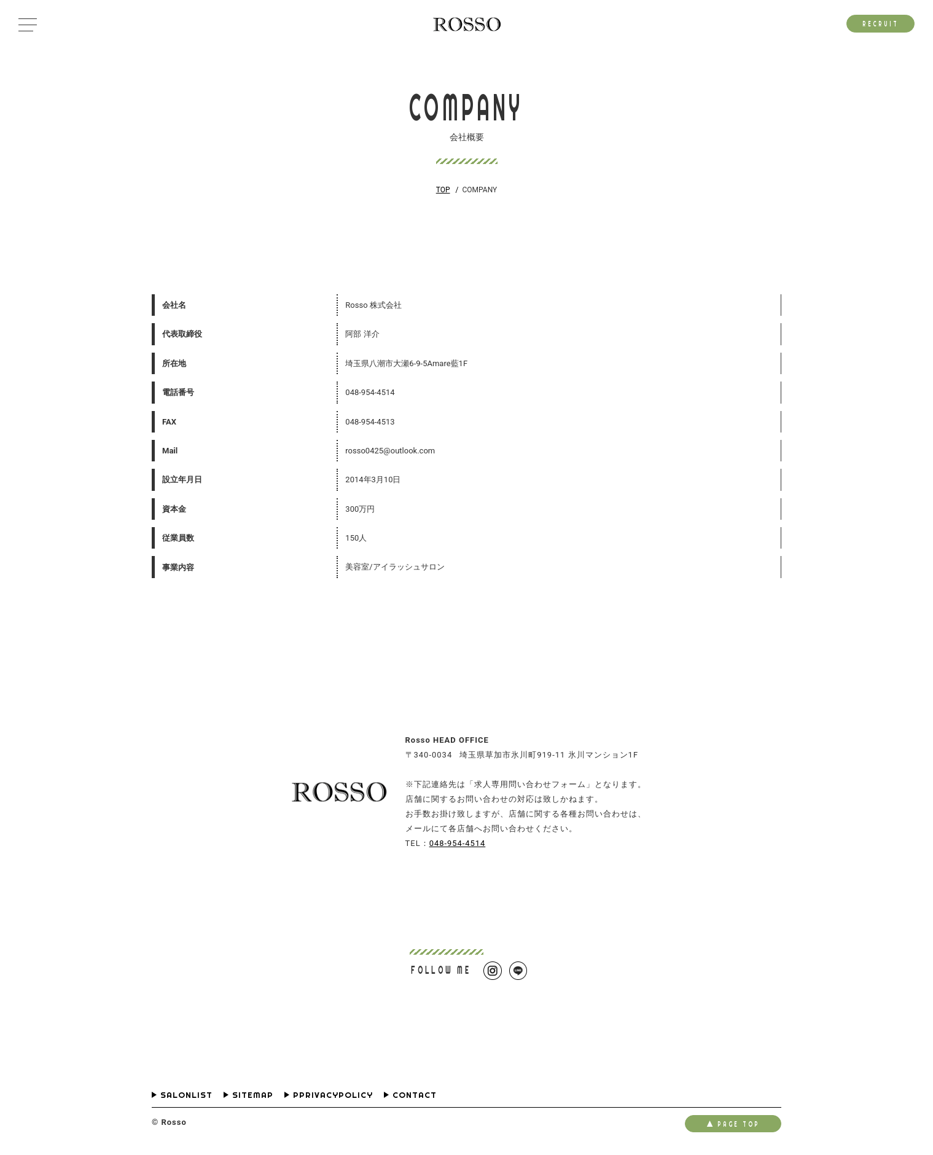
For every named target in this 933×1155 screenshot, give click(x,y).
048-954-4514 (457, 843)
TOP (443, 190)
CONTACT (414, 1095)
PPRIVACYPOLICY (333, 1095)
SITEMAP (252, 1095)
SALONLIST (186, 1095)
